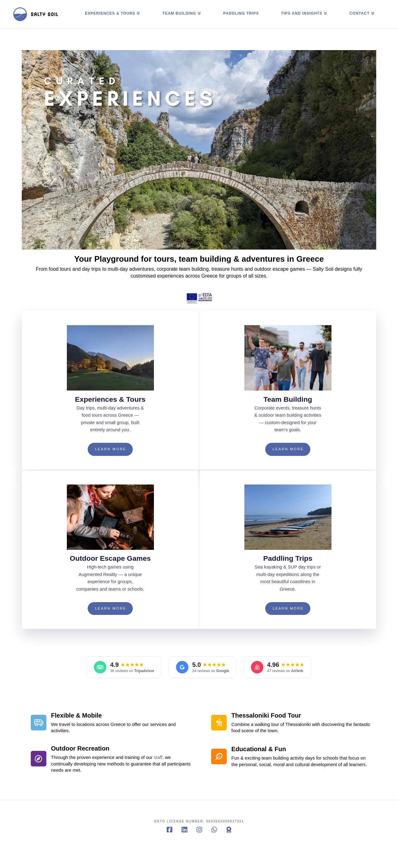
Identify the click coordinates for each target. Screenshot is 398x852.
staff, (159, 757)
